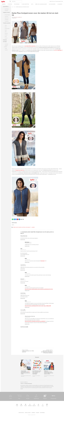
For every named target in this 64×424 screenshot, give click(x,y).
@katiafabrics (30, 405)
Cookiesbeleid (33, 412)
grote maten (19, 227)
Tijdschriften (25, 4)
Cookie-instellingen (42, 412)
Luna (21, 248)
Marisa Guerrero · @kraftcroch (18, 17)
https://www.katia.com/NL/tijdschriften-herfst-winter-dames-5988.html (37, 305)
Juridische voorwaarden (28, 412)
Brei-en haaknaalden (41, 4)
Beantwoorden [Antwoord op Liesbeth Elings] (22, 298)
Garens (4, 4)
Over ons (10, 398)
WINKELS (51, 1)
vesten (23, 227)
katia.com (53, 1)
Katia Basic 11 (28, 227)
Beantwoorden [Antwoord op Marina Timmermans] (22, 239)
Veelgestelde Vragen (36, 398)
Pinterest (25, 405)
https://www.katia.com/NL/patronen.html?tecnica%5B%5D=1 (35, 321)
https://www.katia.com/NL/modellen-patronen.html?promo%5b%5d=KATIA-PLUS (39, 289)
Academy (60, 4)
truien (14, 227)
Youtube (17, 405)
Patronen (16, 4)
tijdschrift (58, 50)
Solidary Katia (45, 398)
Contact (19, 398)
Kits (32, 4)
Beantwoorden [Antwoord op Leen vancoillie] (22, 313)
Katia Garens (27, 242)
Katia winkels (27, 398)
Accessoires (52, 4)
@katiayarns (34, 405)
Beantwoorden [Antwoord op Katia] (27, 262)
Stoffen (10, 4)
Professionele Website (53, 398)
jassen (33, 227)
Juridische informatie (21, 412)
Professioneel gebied (58, 1)
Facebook (21, 405)
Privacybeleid (37, 412)
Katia (26, 258)
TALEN (62, 1)
